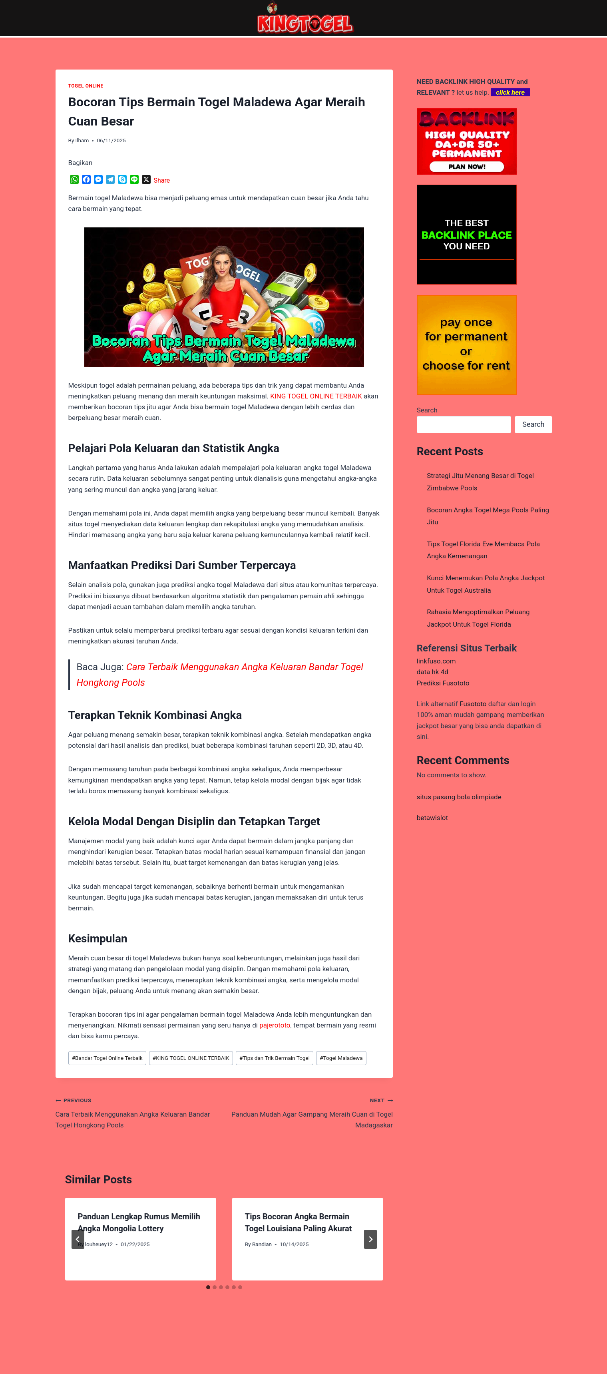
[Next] (370, 1239)
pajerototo (274, 1025)
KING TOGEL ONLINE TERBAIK (191, 1058)
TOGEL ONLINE (85, 86)
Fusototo (473, 704)
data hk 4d (432, 672)
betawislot (432, 818)
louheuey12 (99, 1244)
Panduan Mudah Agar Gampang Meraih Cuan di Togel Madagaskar (312, 1112)
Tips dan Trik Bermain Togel (274, 1058)
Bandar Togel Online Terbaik (107, 1058)
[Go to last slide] (78, 1239)
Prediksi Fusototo (443, 683)
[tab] (208, 1287)
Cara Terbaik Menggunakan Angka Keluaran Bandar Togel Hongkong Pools (136, 1112)
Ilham (82, 140)
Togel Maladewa (341, 1058)
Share (162, 180)
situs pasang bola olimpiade (459, 797)
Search (427, 410)
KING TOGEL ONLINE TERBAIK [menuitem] (316, 396)
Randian (262, 1244)
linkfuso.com (436, 661)
